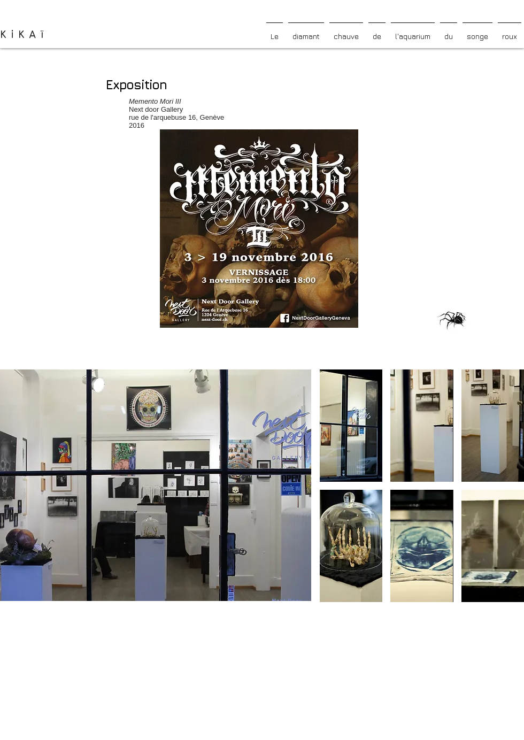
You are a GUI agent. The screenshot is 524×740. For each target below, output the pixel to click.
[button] (351, 425)
